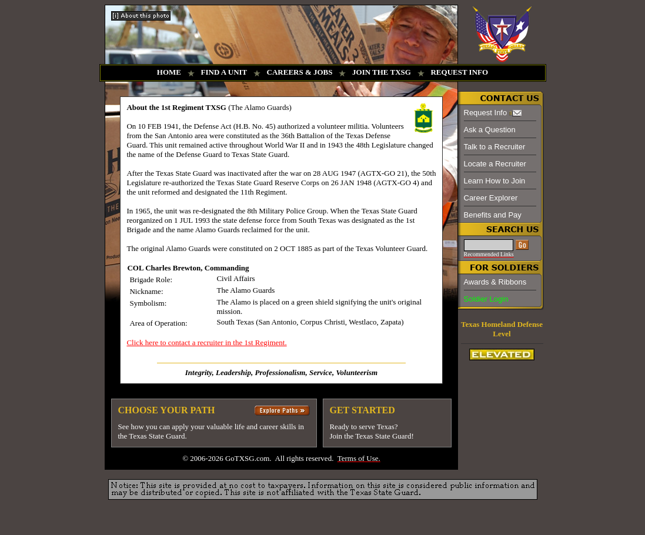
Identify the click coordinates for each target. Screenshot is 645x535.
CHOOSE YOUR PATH (166, 410)
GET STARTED (362, 410)
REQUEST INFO (459, 72)
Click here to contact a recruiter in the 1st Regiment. (206, 342)
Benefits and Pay (493, 214)
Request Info (485, 112)
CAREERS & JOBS (300, 72)
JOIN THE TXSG (381, 72)
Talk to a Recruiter (495, 146)
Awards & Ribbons (495, 281)
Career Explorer (491, 197)
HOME (169, 72)
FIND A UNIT (224, 72)
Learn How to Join (495, 180)
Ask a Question (490, 129)
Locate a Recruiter (495, 163)
